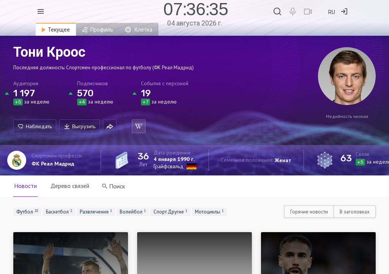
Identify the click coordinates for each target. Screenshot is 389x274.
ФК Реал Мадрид (53, 163)
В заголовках (355, 212)
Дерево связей (70, 186)
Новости (25, 186)
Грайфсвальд (168, 166)
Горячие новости (309, 212)
